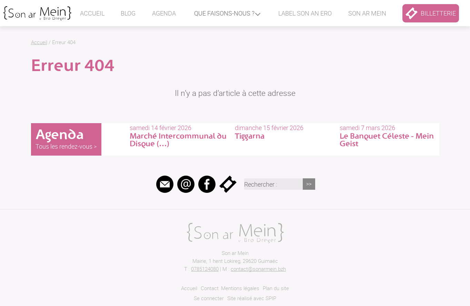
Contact (210, 288)
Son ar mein (367, 13)
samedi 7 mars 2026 (389, 136)
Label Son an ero (305, 13)
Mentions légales (240, 288)
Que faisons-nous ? (224, 13)
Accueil (92, 13)
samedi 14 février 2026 (179, 136)
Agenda (164, 13)
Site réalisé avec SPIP (251, 298)
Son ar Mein (235, 252)
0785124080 (205, 268)
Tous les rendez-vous (64, 146)
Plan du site (276, 288)
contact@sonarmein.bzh (258, 268)
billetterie (431, 13)
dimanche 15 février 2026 (284, 132)
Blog (128, 13)
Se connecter (209, 298)
